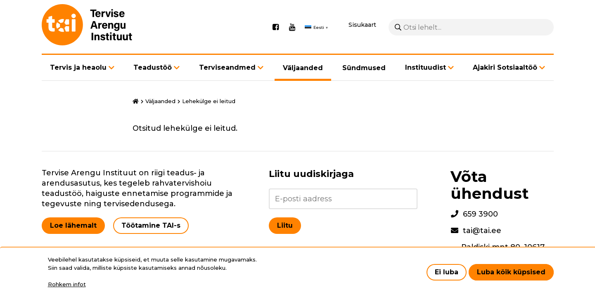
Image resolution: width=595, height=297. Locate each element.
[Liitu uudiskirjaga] (343, 199)
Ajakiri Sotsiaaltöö (505, 67)
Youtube (292, 27)
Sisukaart (362, 24)
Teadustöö (152, 67)
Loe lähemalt (73, 225)
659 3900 (480, 214)
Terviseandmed (227, 67)
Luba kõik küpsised (511, 272)
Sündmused (364, 68)
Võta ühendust (489, 185)
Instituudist (425, 67)
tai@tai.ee (482, 230)
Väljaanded (303, 68)
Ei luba (446, 272)
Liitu (285, 225)
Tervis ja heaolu (78, 67)
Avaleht (136, 101)
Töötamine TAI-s (150, 225)
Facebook (276, 27)
